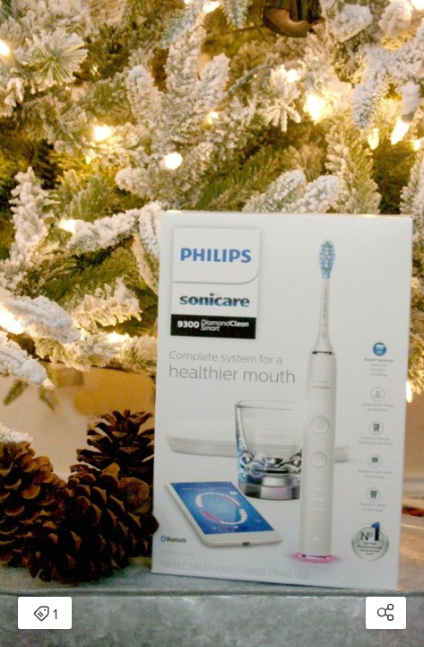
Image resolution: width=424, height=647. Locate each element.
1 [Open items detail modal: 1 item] (45, 615)
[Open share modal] (386, 613)
